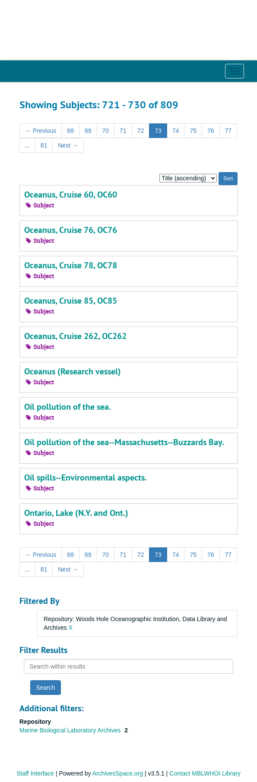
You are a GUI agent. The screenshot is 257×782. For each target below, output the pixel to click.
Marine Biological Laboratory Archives (70, 730)
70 (105, 130)
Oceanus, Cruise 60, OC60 (70, 194)
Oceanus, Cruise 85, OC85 (70, 300)
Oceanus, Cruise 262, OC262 (75, 336)
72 (140, 130)
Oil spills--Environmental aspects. (85, 477)
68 (70, 130)
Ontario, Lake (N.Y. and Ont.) (76, 512)
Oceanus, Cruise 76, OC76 (70, 230)
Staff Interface (35, 773)
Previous (40, 130)
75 (193, 130)
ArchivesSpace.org (117, 773)
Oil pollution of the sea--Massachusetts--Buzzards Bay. (124, 442)
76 (210, 130)
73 (158, 130)
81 (44, 145)
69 (88, 130)
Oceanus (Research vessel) (72, 371)
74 (175, 130)
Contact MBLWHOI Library (205, 773)
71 (123, 130)
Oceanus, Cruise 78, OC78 (70, 265)
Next (68, 145)
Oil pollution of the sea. (67, 406)
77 (228, 130)
